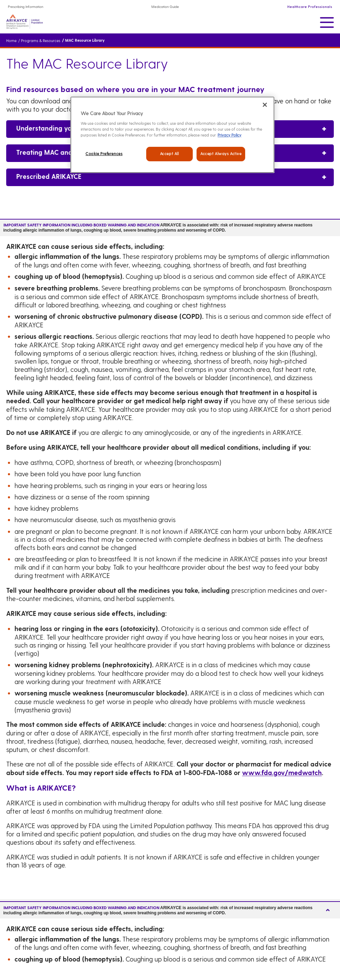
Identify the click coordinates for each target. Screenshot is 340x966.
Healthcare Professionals (309, 7)
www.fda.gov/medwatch (282, 773)
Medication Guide (165, 7)
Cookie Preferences (104, 153)
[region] (172, 134)
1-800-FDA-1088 (207, 773)
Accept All (169, 153)
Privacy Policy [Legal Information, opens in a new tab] (229, 135)
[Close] (264, 104)
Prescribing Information (25, 7)
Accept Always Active (220, 153)
